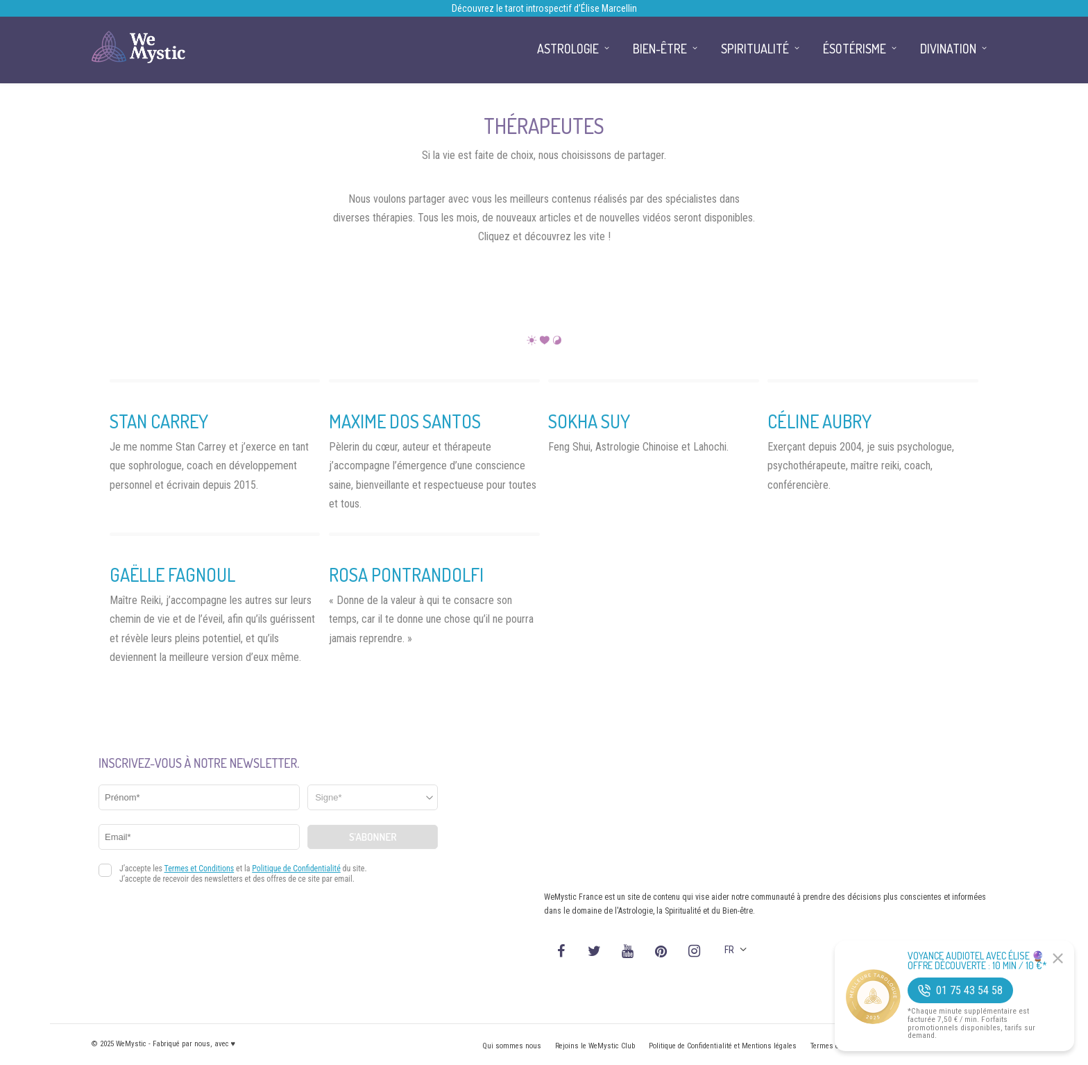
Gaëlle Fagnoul (172, 574)
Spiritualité (755, 48)
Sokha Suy (589, 421)
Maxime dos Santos (405, 421)
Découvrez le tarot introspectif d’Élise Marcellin (544, 8)
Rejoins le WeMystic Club (595, 1045)
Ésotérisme (854, 48)
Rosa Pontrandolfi (406, 574)
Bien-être (660, 48)
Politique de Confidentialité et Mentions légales (723, 1045)
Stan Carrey (159, 421)
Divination (948, 48)
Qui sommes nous (511, 1045)
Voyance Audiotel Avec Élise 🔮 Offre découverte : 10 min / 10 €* (977, 961)
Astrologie (568, 48)
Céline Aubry (819, 421)
